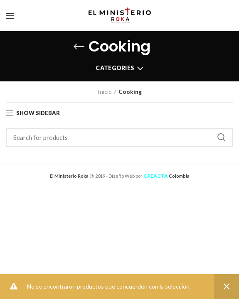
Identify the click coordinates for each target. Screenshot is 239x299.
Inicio (105, 91)
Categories (115, 67)
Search (221, 137)
